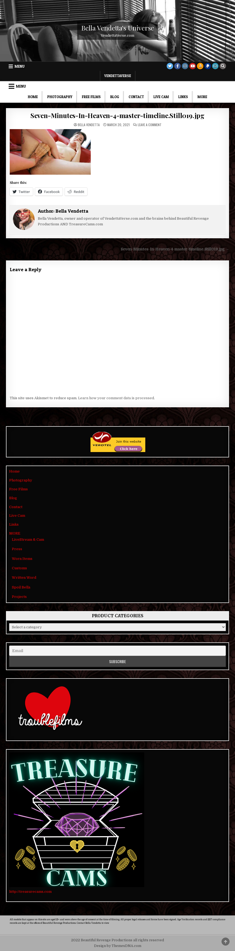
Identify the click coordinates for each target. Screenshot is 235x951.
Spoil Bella (21, 587)
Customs (19, 568)
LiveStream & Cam (28, 539)
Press (17, 549)
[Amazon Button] (200, 66)
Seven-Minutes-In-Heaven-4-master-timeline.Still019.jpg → (175, 249)
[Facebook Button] (177, 66)
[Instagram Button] (185, 66)
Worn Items (22, 559)
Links (183, 97)
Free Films (91, 97)
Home (33, 97)
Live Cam (161, 97)
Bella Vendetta (89, 124)
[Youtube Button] (192, 66)
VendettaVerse (117, 76)
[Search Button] (223, 66)
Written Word (24, 578)
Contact (136, 97)
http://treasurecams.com (30, 892)
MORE (202, 97)
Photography (59, 97)
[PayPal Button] (207, 66)
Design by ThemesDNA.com (117, 946)
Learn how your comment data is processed (116, 398)
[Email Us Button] (215, 66)
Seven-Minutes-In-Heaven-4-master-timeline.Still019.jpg (117, 115)
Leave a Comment (150, 124)
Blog (114, 97)
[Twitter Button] (170, 66)
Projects (19, 597)
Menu (20, 66)
